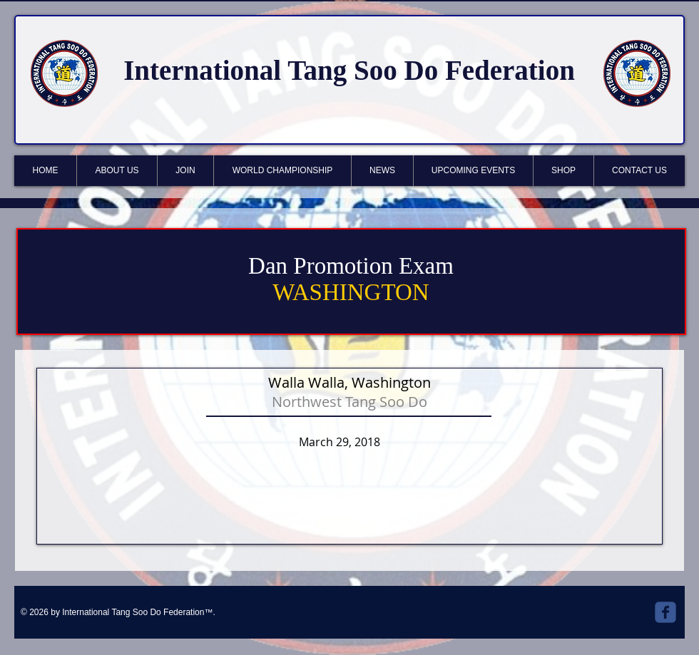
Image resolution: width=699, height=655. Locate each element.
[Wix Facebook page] (665, 612)
